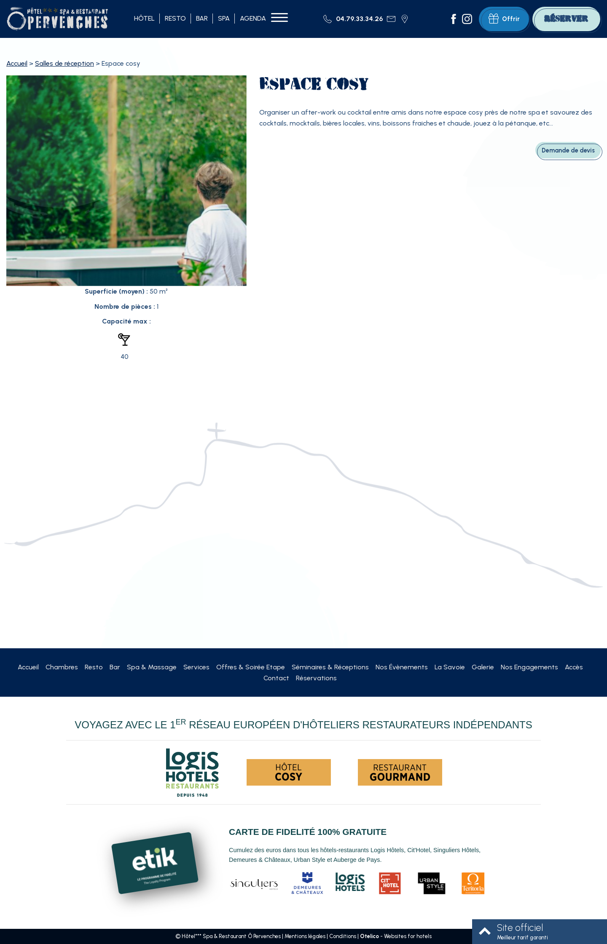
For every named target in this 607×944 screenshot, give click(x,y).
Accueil (16, 63)
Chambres (62, 667)
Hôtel (144, 18)
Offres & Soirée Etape (250, 667)
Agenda (253, 18)
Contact (276, 678)
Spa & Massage (152, 667)
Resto (175, 18)
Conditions (342, 936)
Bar (202, 18)
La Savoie (450, 667)
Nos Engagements (529, 667)
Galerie (483, 667)
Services (196, 667)
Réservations (316, 678)
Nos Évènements (402, 667)
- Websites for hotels (396, 936)
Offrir (504, 18)
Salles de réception (64, 63)
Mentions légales (305, 936)
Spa (224, 18)
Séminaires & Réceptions (330, 667)
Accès (574, 667)
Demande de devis (568, 150)
